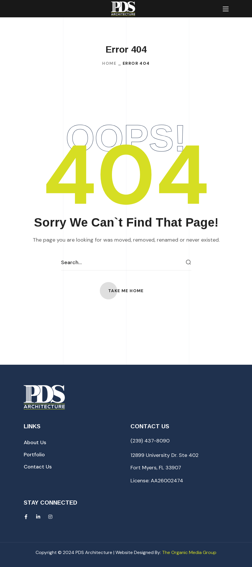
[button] (126, 290)
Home (109, 63)
